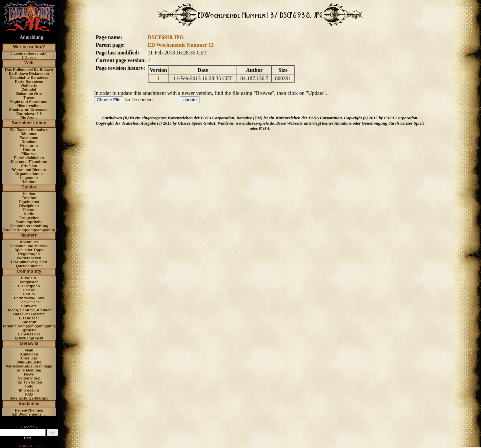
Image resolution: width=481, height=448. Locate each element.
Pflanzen (29, 154)
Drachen (29, 142)
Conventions (29, 302)
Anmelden (29, 354)
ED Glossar (29, 318)
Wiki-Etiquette (29, 362)
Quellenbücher (29, 266)
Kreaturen (29, 146)
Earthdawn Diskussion (29, 73)
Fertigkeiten (28, 218)
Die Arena (29, 118)
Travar (29, 98)
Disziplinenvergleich (29, 262)
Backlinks (29, 403)
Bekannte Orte (29, 94)
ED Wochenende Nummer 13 (181, 45)
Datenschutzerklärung (29, 398)
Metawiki (29, 343)
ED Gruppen (29, 286)
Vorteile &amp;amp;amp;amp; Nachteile (37, 230)
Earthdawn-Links (29, 298)
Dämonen (28, 134)
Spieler (29, 186)
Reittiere (29, 182)
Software (29, 306)
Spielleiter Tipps (29, 250)
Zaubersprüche (29, 222)
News (29, 374)
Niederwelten (29, 106)
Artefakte (29, 166)
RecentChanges (29, 410)
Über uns (29, 358)
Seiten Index (29, 378)
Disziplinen (29, 206)
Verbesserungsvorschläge (29, 366)
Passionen (29, 138)
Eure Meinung (29, 370)
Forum (29, 294)
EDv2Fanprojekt (29, 338)
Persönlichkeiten (29, 158)
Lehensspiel (29, 334)
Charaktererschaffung (29, 226)
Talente (29, 210)
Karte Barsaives (29, 82)
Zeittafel (29, 90)
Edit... (29, 438)
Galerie (29, 290)
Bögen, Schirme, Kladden (29, 310)
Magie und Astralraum (28, 102)
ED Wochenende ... (29, 414)
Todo (29, 386)
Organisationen (29, 174)
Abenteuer (29, 242)
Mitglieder (29, 282)
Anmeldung (31, 37)
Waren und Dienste (29, 170)
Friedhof (29, 198)
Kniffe (29, 214)
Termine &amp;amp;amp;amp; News (34, 326)
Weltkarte (29, 86)
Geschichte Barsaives (29, 78)
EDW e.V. (29, 278)
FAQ (29, 394)
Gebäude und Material (29, 246)
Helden (29, 194)
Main (29, 350)
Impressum (29, 390)
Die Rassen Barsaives (29, 130)
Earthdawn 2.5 (29, 114)
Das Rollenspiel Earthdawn (29, 69)
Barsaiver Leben (29, 122)
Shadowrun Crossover (29, 110)
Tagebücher (29, 202)
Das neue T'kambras (29, 162)
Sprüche (29, 330)
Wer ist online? (29, 46)
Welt (29, 62)
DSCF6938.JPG (166, 37)
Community (29, 271)
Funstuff (29, 322)
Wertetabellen (29, 258)
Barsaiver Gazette (29, 314)
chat (40, 53)
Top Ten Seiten (29, 382)
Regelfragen (29, 254)
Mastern (29, 235)
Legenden (29, 178)
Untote (29, 150)
